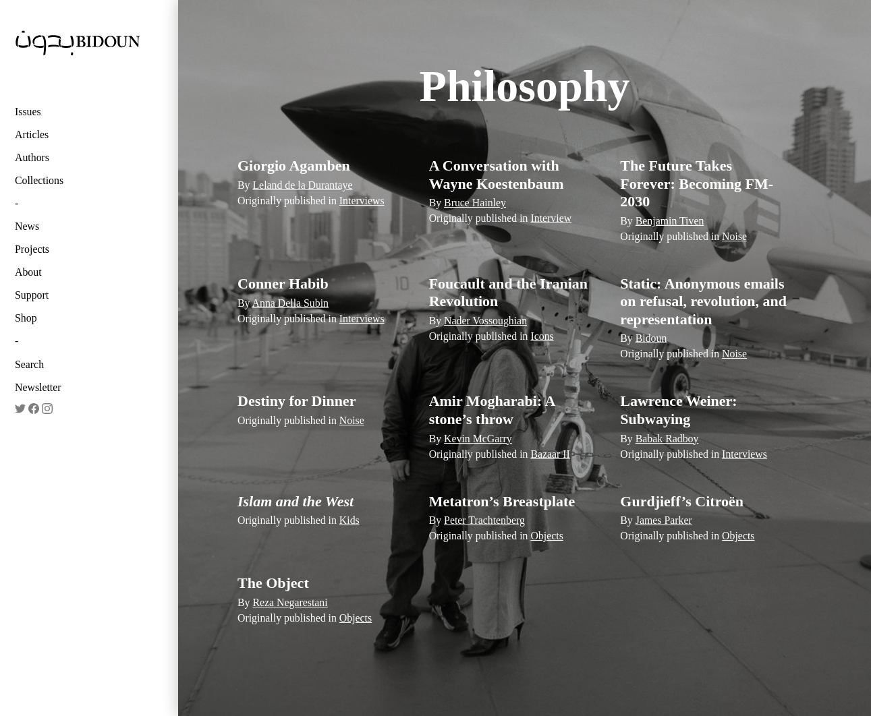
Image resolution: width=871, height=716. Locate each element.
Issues (28, 111)
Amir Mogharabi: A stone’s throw (492, 409)
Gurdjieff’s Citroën (681, 501)
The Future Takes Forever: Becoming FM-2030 (696, 183)
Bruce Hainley (475, 202)
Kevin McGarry (478, 438)
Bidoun (651, 338)
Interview (550, 218)
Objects (546, 535)
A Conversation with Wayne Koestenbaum (496, 174)
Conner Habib (283, 283)
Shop (26, 318)
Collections (39, 180)
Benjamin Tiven (670, 221)
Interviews (362, 200)
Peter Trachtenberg (484, 520)
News (27, 226)
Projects (32, 249)
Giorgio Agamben (293, 165)
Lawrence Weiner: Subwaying (678, 409)
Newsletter (38, 387)
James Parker (664, 520)
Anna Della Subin (290, 303)
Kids (349, 520)
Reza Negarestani (289, 602)
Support (32, 295)
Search (29, 364)
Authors (32, 157)
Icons (541, 336)
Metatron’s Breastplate (502, 501)
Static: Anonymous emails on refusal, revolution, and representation (703, 301)
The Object (273, 582)
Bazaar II (549, 454)
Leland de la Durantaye (302, 185)
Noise (734, 236)
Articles (32, 134)
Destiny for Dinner (296, 400)
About (28, 272)
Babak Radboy (667, 438)
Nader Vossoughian (485, 320)
